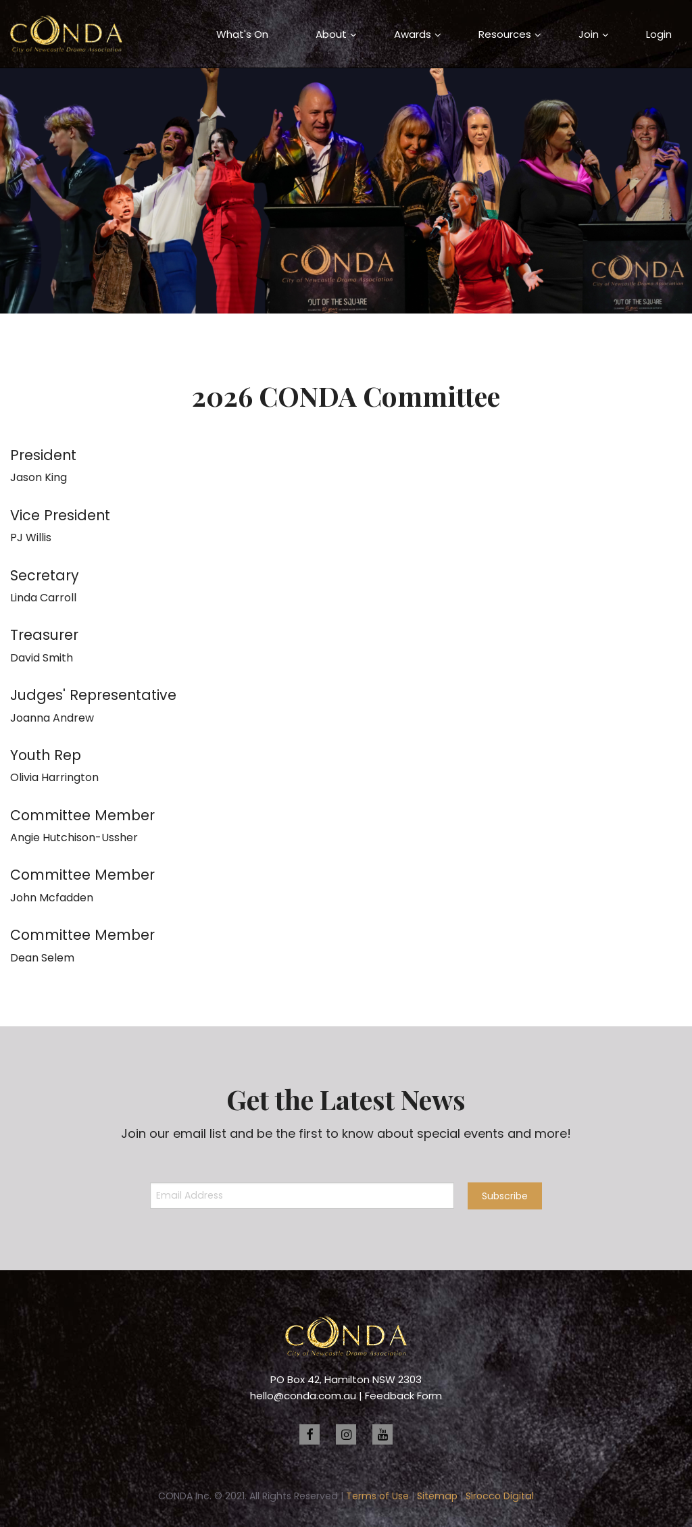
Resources (504, 34)
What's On (242, 34)
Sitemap (437, 1496)
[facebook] (309, 1434)
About (331, 34)
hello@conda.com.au (303, 1395)
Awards (412, 34)
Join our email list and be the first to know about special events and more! (346, 1133)
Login (659, 34)
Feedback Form (403, 1395)
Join (588, 34)
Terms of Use (377, 1496)
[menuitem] (242, 34)
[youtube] (382, 1434)
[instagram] (346, 1434)
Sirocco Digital (500, 1496)
